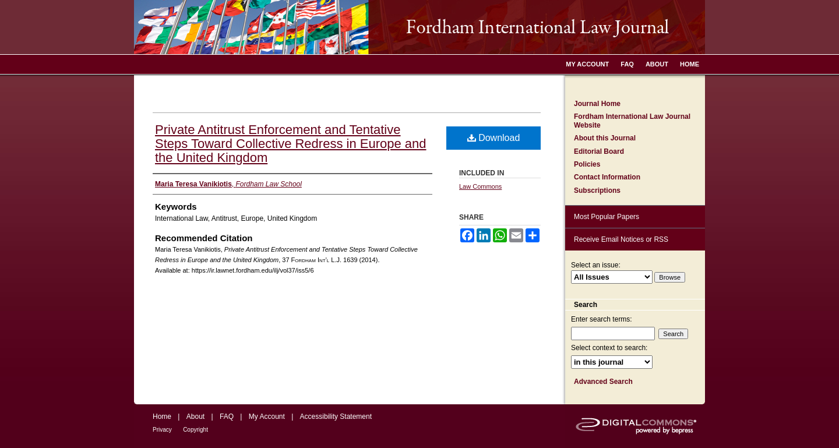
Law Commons (480, 186)
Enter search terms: (601, 319)
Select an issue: (596, 265)
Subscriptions (597, 190)
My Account (267, 416)
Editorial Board (599, 151)
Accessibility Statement (336, 416)
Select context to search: (609, 348)
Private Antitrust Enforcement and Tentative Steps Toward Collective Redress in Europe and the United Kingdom (290, 143)
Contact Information (607, 177)
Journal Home (597, 104)
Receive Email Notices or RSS (621, 239)
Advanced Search (603, 382)
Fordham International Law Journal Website (632, 120)
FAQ (227, 416)
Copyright (195, 429)
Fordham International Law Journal (419, 27)
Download (493, 138)
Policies (587, 164)
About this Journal (605, 138)
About (195, 416)
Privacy (162, 429)
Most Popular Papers (606, 217)
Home (162, 416)
